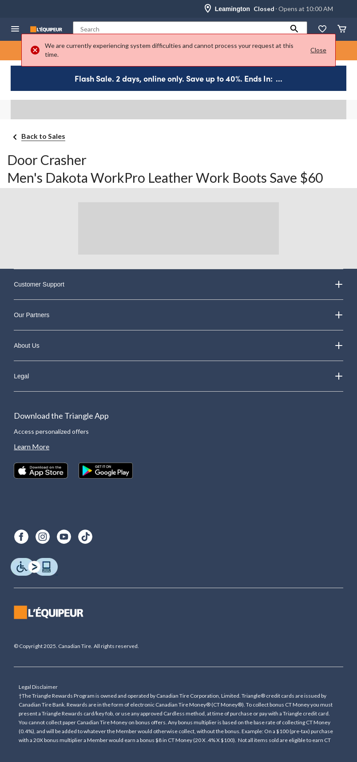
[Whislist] (322, 29)
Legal (178, 376)
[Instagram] (43, 537)
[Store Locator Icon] (207, 9)
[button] (294, 29)
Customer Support (178, 284)
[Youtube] (64, 537)
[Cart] (341, 29)
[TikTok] (85, 537)
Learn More (31, 446)
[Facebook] (21, 537)
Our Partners (178, 314)
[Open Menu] (15, 29)
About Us (178, 345)
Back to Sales (43, 136)
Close (318, 50)
